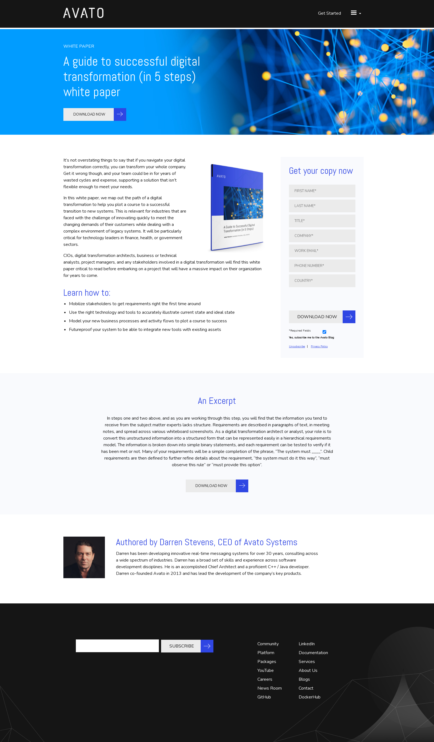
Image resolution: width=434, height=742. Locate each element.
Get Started (329, 14)
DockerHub (310, 697)
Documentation (313, 653)
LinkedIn (307, 644)
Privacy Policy (319, 346)
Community (268, 644)
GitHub (264, 697)
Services (307, 662)
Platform (265, 653)
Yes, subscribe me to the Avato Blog (311, 338)
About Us (308, 670)
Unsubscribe (297, 346)
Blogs (304, 679)
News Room (269, 688)
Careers (264, 679)
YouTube (265, 670)
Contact (306, 688)
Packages (266, 662)
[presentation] (322, 298)
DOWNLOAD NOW (90, 114)
